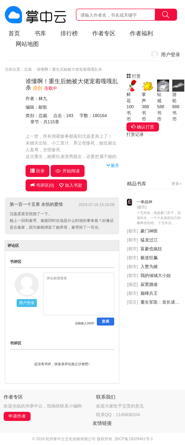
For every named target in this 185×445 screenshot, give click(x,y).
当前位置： (14, 69)
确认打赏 (142, 126)
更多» (176, 184)
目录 (37, 170)
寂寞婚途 (149, 284)
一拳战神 (144, 202)
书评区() (42, 185)
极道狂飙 (149, 257)
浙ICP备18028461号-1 (133, 439)
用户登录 (170, 54)
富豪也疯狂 (151, 248)
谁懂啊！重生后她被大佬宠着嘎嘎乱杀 (69, 69)
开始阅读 (67, 171)
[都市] (142, 207)
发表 (105, 321)
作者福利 (141, 33)
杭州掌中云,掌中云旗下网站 (35, 14)
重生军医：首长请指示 (162, 302)
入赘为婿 (149, 266)
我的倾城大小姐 (155, 275)
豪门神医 (149, 231)
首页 (14, 33)
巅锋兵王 (149, 293)
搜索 (166, 14)
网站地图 (27, 44)
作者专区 (103, 33)
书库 (40, 33)
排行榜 (69, 33)
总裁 (28, 69)
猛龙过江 (149, 240)
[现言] (132, 302)
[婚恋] (132, 284)
